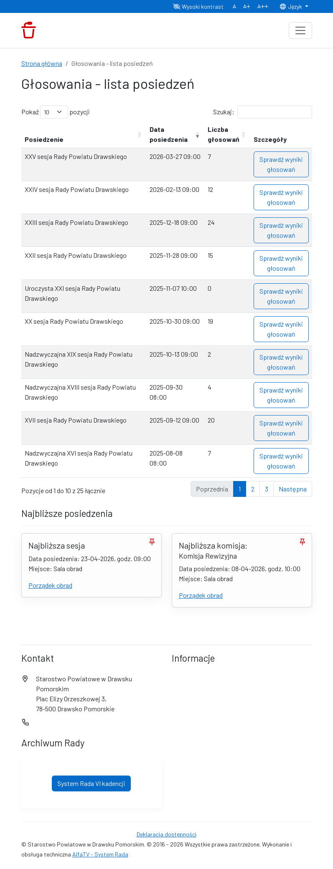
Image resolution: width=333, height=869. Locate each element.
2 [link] (252, 489)
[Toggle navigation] (300, 30)
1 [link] (240, 489)
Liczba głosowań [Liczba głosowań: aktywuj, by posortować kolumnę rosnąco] (223, 134)
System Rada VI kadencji (91, 783)
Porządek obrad (50, 585)
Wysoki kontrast (198, 6)
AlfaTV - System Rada (100, 854)
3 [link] (266, 489)
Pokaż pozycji (55, 112)
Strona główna (41, 63)
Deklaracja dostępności (166, 834)
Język (291, 6)
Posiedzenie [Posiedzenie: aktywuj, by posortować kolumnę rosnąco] (44, 139)
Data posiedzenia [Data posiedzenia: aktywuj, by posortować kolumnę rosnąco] (169, 134)
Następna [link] (293, 489)
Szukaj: (262, 112)
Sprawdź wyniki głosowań (281, 164)
